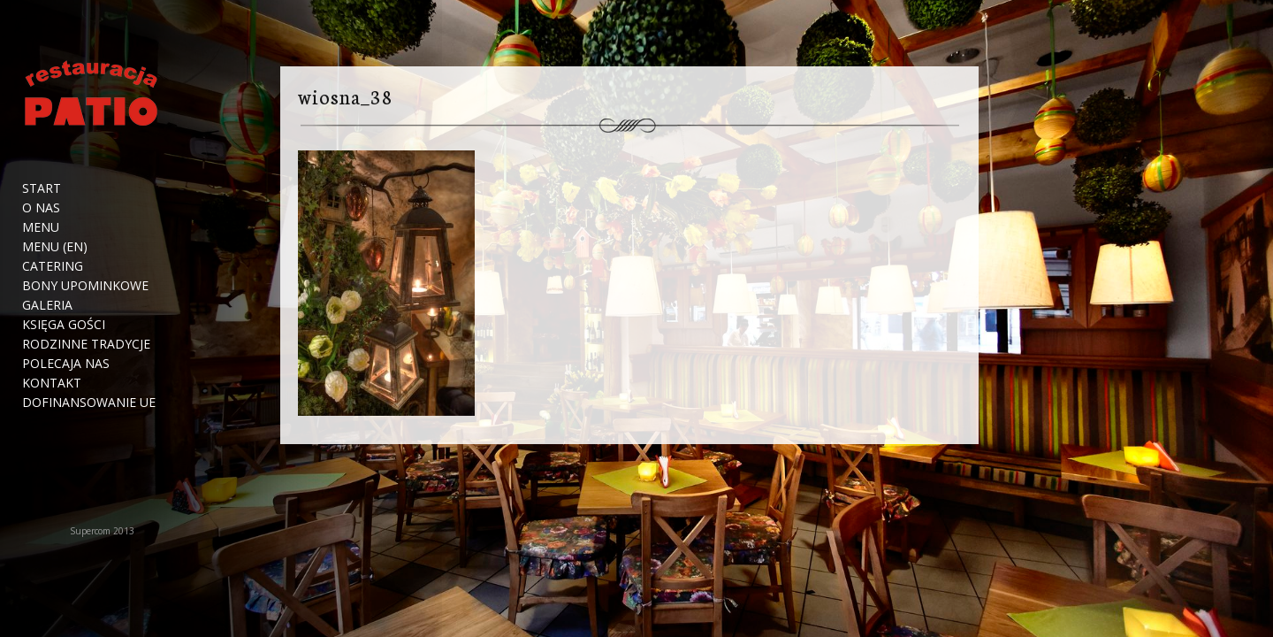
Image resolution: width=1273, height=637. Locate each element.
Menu (40, 227)
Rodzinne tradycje (86, 344)
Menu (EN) (55, 247)
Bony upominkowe (85, 286)
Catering (52, 266)
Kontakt (51, 383)
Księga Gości (63, 325)
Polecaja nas (66, 364)
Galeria (47, 305)
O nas (41, 208)
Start (41, 188)
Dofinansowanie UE (89, 403)
